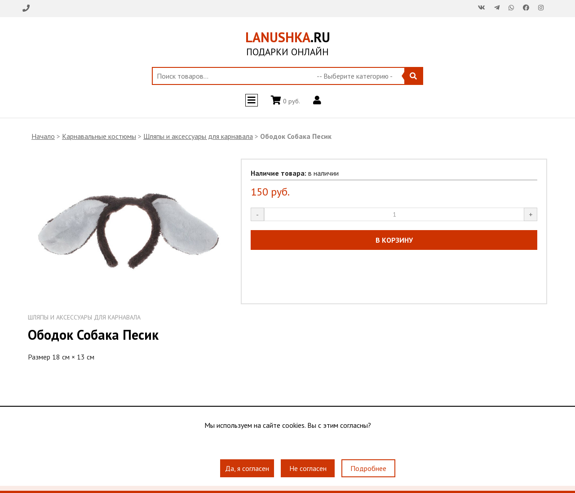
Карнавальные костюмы (99, 136)
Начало (43, 136)
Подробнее (368, 468)
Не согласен (308, 468)
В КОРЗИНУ (394, 239)
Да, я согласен (247, 468)
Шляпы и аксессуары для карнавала (198, 136)
